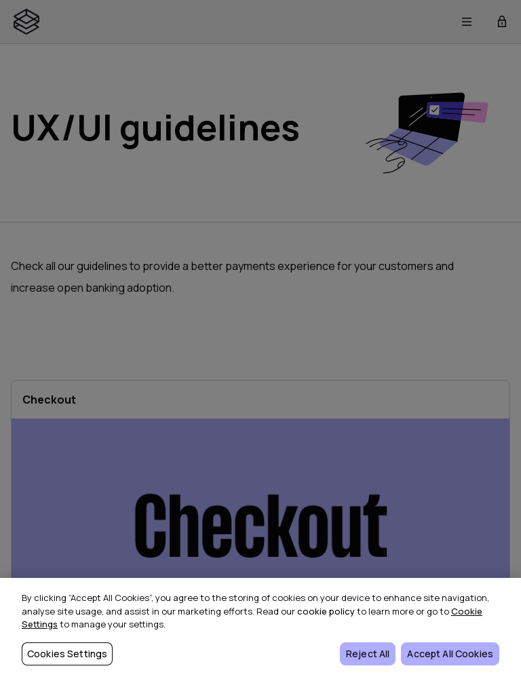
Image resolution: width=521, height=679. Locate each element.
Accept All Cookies (450, 653)
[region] (260, 628)
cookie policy (326, 611)
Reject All (367, 653)
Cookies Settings (67, 653)
